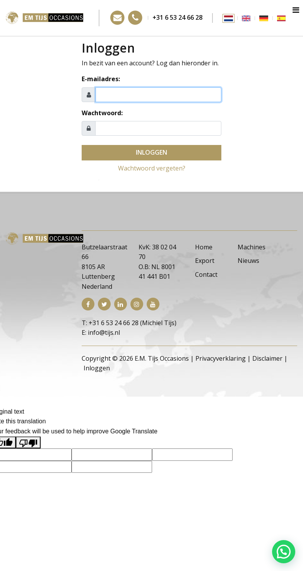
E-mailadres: (101, 79)
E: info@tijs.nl (101, 332)
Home (203, 247)
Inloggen (151, 152)
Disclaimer (267, 358)
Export (204, 260)
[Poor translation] (28, 442)
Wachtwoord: (102, 113)
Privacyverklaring (220, 358)
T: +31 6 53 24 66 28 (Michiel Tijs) (129, 323)
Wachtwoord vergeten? (151, 168)
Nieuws (248, 260)
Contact (206, 274)
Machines (251, 247)
